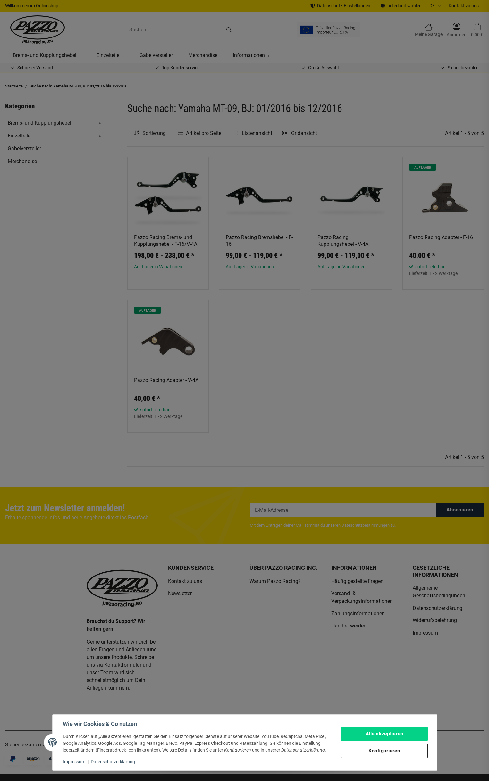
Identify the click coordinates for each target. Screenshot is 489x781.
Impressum (74, 761)
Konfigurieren (384, 751)
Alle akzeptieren (384, 734)
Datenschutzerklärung (113, 761)
